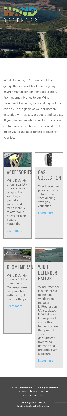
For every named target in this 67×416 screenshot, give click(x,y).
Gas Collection (49, 175)
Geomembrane (21, 267)
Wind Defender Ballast (47, 273)
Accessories (19, 172)
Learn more (14, 231)
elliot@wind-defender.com (37, 406)
